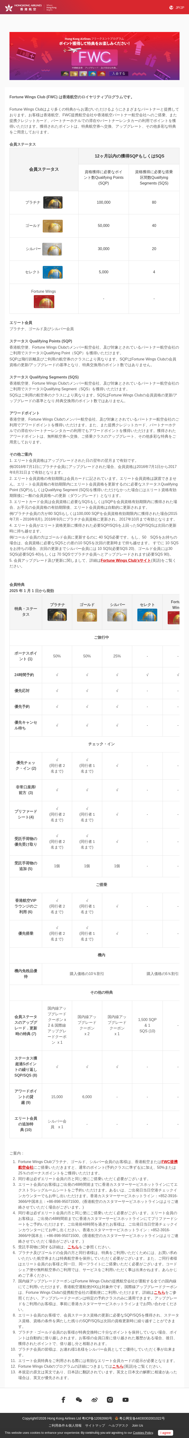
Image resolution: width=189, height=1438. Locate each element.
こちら (73, 1247)
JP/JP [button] (180, 7)
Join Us (137, 1425)
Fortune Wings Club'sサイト (126, 560)
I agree (165, 1433)
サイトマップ (95, 1425)
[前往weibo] (94, 1400)
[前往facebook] (63, 1400)
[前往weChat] (79, 1400)
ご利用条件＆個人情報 (65, 1425)
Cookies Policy (143, 1432)
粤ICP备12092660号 (97, 1418)
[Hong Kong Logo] (31, 7)
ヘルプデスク (118, 1425)
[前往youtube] (125, 1400)
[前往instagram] (110, 1400)
